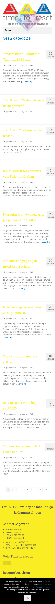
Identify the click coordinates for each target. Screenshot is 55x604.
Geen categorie (21, 65)
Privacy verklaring (43, 587)
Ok (27, 598)
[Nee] (51, 591)
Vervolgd (29, 81)
